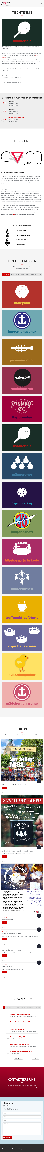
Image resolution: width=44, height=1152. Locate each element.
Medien (23, 1007)
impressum (8, 1148)
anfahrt (2, 1148)
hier (14, 214)
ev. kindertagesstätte (22, 239)
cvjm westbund (20, 244)
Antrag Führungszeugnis (17, 1029)
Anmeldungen (30, 1007)
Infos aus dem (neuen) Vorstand (11, 950)
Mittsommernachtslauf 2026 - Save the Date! (15, 785)
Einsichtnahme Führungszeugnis (19, 1044)
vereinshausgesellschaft (23, 235)
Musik (22, 274)
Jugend (12, 274)
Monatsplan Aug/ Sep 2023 (17, 1037)
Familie (27, 274)
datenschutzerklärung (17, 1148)
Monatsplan (9, 1007)
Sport (17, 274)
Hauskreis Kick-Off (7, 919)
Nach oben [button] (35, 1058)
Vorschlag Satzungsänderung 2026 (20, 1014)
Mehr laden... (18, 1058)
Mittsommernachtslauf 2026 (16, 117)
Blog (4, 792)
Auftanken (33, 274)
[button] (8, 1015)
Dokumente (16, 1007)
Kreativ (39, 274)
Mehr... (4, 787)
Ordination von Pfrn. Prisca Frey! (11, 933)
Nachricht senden (7, 1137)
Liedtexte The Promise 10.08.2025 (20, 1022)
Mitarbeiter (37, 1007)
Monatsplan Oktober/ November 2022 (21, 1051)
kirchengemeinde (21, 230)
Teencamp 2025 (7, 966)
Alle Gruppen (6, 274)
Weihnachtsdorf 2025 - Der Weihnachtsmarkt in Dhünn (18, 851)
